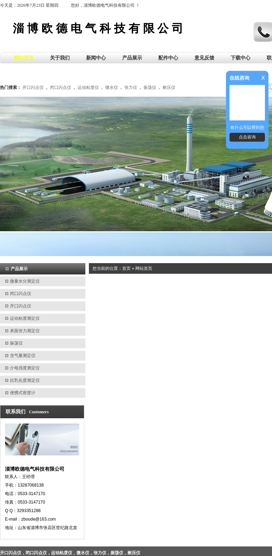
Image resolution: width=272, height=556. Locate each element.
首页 (126, 268)
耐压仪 (169, 87)
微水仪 (111, 87)
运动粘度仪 (88, 87)
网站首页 (143, 268)
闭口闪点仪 (60, 87)
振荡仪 (149, 87)
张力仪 (130, 87)
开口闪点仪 (33, 87)
